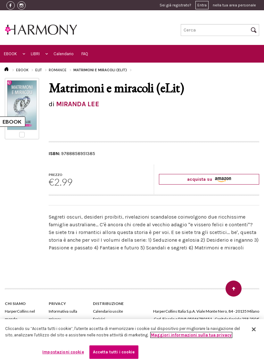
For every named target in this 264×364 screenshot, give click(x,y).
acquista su (209, 179)
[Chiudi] (254, 329)
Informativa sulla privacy (63, 315)
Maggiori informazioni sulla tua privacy (191, 335)
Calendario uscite (108, 311)
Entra (202, 5)
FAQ (84, 53)
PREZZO (55, 175)
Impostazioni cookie (63, 352)
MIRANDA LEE (77, 104)
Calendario (64, 53)
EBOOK (10, 53)
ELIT (38, 70)
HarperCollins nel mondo (20, 315)
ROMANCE (58, 70)
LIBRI (35, 53)
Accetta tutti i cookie (114, 352)
